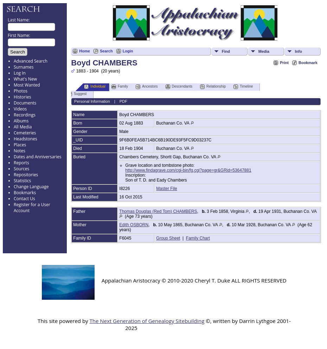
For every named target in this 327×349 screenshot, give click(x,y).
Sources (21, 169)
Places (20, 145)
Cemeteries (25, 133)
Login (128, 51)
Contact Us (24, 199)
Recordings (25, 115)
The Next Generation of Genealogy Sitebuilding (146, 320)
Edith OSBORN (133, 224)
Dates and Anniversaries (37, 157)
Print (284, 63)
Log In (20, 73)
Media (263, 51)
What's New (25, 79)
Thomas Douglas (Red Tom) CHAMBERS (158, 211)
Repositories (26, 175)
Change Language (31, 187)
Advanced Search (30, 61)
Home (84, 51)
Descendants (179, 86)
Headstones (25, 139)
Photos (20, 91)
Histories (22, 97)
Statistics (22, 181)
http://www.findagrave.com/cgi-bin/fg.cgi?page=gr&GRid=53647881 (188, 170)
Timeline (243, 86)
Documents (25, 103)
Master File (166, 188)
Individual (94, 86)
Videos (20, 109)
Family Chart (198, 238)
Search (106, 51)
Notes (19, 151)
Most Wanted (27, 85)
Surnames (23, 67)
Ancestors (147, 86)
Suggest (77, 94)
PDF (123, 101)
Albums (21, 121)
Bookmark (308, 63)
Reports (21, 163)
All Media (23, 127)
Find (226, 51)
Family (119, 86)
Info (298, 51)
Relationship (213, 86)
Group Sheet (168, 238)
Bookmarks (25, 193)
